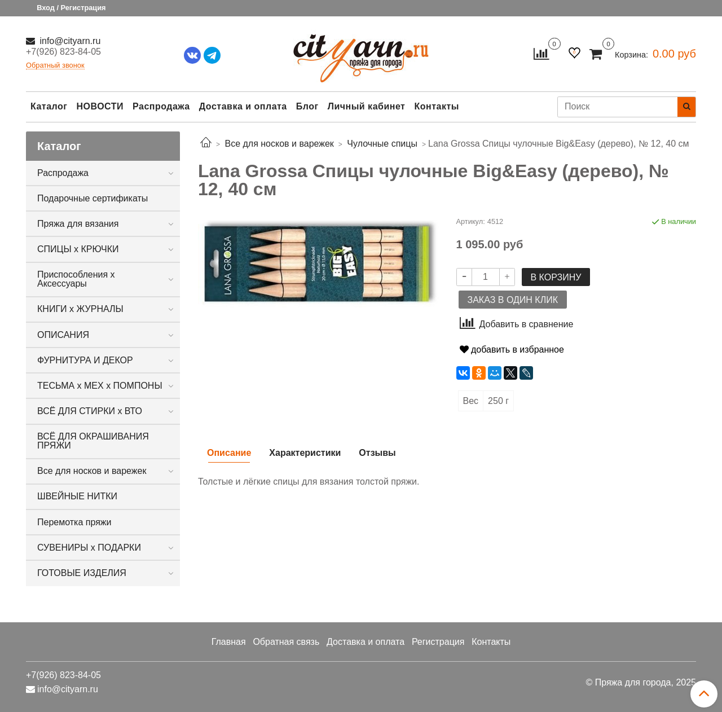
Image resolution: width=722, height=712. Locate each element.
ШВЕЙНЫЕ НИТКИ (77, 496)
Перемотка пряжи (74, 522)
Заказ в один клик (513, 300)
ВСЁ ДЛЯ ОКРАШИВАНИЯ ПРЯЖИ (93, 441)
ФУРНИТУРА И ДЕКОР (85, 360)
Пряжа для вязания (77, 223)
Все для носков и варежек (91, 471)
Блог (307, 106)
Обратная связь (286, 642)
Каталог (48, 106)
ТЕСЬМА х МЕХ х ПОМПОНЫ (99, 385)
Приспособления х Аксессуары (76, 279)
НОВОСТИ (100, 106)
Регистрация (438, 642)
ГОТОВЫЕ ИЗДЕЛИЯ (81, 573)
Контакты (436, 106)
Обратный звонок (55, 65)
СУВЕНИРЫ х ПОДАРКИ (89, 547)
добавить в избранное (512, 349)
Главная (229, 642)
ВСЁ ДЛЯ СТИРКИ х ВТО (89, 411)
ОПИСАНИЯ (63, 335)
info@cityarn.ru (68, 41)
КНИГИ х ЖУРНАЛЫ (80, 309)
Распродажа (161, 106)
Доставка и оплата (243, 106)
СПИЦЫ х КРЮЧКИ (78, 249)
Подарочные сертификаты (92, 198)
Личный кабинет (367, 106)
